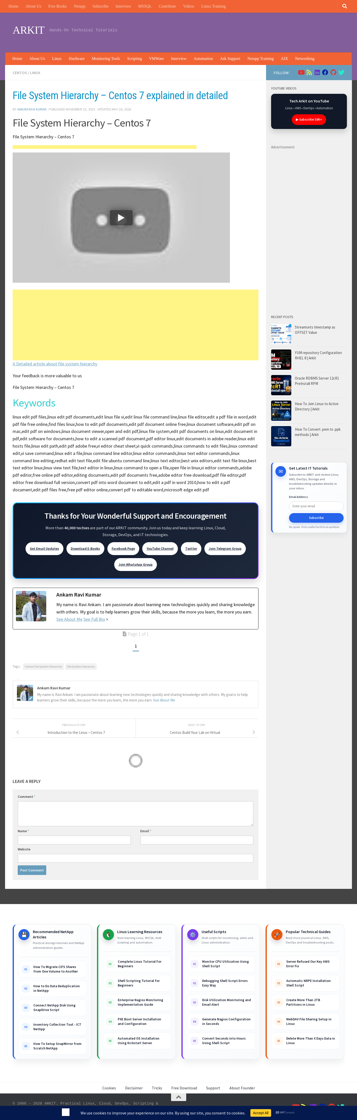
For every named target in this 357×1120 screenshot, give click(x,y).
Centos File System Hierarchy (43, 666)
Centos (20, 72)
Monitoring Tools (106, 58)
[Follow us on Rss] (309, 72)
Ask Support (230, 58)
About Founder (242, 1087)
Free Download (184, 1087)
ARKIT (28, 30)
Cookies (109, 1087)
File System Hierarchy (81, 666)
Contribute (167, 6)
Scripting (134, 58)
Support (213, 1087)
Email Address (298, 497)
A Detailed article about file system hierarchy (55, 364)
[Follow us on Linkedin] (317, 72)
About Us (33, 6)
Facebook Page (123, 548)
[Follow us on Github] (333, 72)
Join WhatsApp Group (135, 564)
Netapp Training (260, 58)
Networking (304, 58)
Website (24, 849)
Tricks (157, 1087)
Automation (203, 58)
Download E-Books (85, 548)
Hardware (77, 58)
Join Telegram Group (225, 548)
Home (13, 6)
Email (145, 831)
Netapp (79, 6)
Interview (123, 6)
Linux (57, 58)
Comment (26, 796)
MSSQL (145, 6)
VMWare (156, 58)
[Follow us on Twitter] (341, 72)
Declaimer (134, 1087)
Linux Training (213, 6)
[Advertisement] (252, 31)
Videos (188, 6)
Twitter (191, 548)
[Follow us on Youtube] (301, 72)
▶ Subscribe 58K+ (309, 119)
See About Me (69, 619)
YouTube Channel (160, 548)
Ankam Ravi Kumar (31, 109)
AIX (284, 58)
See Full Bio (94, 619)
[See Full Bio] (107, 619)
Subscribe (100, 6)
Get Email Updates (44, 548)
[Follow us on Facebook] (325, 72)
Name (23, 831)
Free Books (57, 6)
